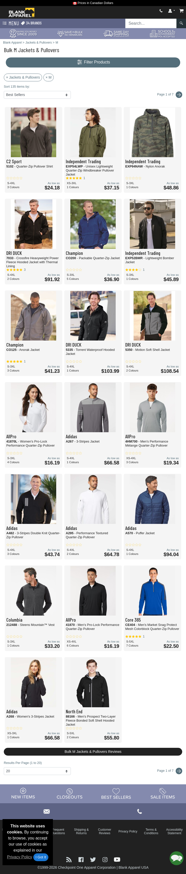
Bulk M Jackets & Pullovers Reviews (93, 752)
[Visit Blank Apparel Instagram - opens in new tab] (106, 859)
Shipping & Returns (81, 831)
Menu (10, 23)
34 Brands (31, 23)
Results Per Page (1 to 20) (23, 763)
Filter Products (93, 62)
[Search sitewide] (151, 23)
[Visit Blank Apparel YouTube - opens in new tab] (117, 859)
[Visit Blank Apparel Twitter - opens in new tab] (93, 859)
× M (49, 77)
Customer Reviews (104, 831)
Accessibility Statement (174, 831)
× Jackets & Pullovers (23, 77)
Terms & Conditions (151, 831)
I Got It (41, 857)
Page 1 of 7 (169, 771)
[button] (176, 858)
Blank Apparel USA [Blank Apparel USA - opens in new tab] (133, 867)
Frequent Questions (58, 831)
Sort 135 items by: (17, 86)
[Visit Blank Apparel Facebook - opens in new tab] (82, 859)
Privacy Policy (19, 857)
